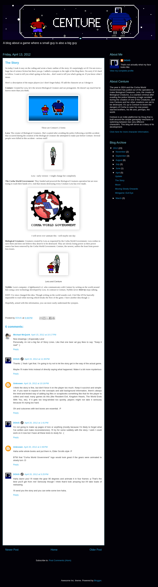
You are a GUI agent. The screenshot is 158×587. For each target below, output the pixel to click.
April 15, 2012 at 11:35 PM (37, 359)
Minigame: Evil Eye (124, 193)
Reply (16, 349)
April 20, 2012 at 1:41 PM (36, 423)
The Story (119, 180)
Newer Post (12, 549)
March (119, 198)
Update (118, 176)
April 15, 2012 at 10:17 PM (43, 334)
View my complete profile (121, 70)
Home (54, 549)
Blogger (97, 580)
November (121, 151)
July (118, 164)
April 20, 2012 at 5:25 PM (36, 474)
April (118, 172)
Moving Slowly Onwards (126, 189)
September (121, 156)
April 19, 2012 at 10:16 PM (36, 383)
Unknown (18, 383)
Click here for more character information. (129, 132)
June (118, 168)
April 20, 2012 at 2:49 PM (36, 447)
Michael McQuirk (21, 334)
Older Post (96, 549)
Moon (117, 184)
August (119, 160)
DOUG (16, 359)
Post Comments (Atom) (60, 560)
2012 (115, 148)
